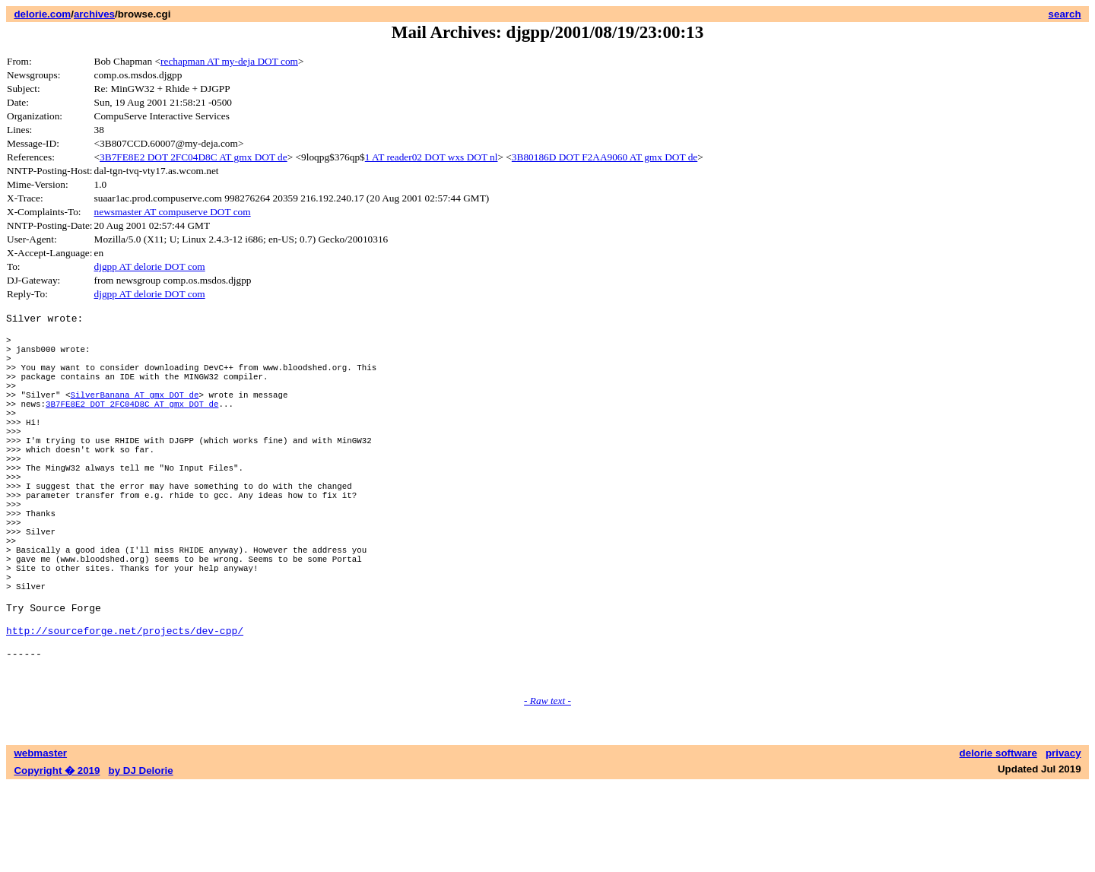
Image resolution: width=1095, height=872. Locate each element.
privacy (1063, 839)
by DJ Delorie (141, 857)
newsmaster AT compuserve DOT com (172, 211)
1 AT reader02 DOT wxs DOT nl (431, 157)
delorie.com (42, 14)
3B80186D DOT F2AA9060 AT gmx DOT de (604, 157)
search (1065, 14)
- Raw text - (547, 787)
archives (94, 14)
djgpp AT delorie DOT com (149, 266)
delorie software (998, 839)
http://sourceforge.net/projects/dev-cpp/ (124, 708)
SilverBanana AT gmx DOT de (134, 414)
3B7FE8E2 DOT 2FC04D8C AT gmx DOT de (193, 157)
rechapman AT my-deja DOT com (229, 61)
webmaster (40, 839)
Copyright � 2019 (57, 857)
